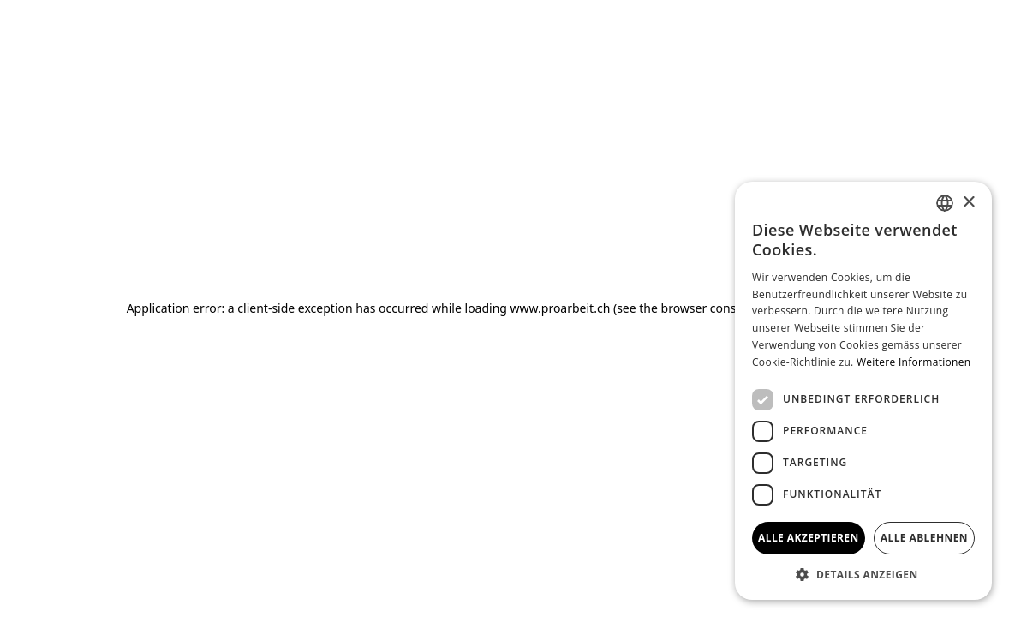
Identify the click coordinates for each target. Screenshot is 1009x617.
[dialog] (863, 391)
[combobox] (944, 203)
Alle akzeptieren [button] (808, 537)
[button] (863, 574)
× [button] (968, 202)
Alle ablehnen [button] (924, 537)
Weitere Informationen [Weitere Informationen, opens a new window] (914, 362)
